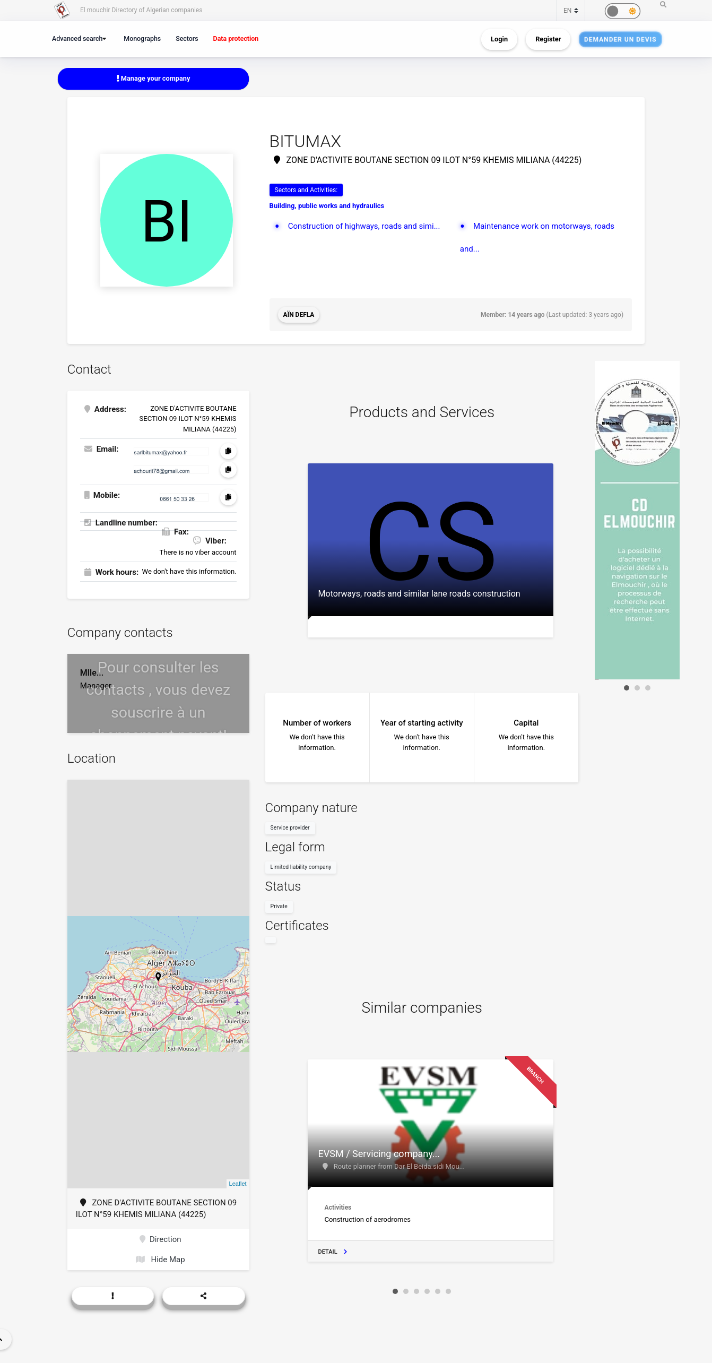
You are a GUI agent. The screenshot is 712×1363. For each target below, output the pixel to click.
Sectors (187, 38)
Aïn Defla (299, 314)
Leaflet (238, 1183)
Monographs (142, 38)
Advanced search (77, 38)
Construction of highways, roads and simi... (364, 226)
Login (499, 39)
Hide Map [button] (160, 1259)
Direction (160, 1239)
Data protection (236, 38)
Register (548, 39)
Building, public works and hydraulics (327, 206)
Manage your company (153, 78)
